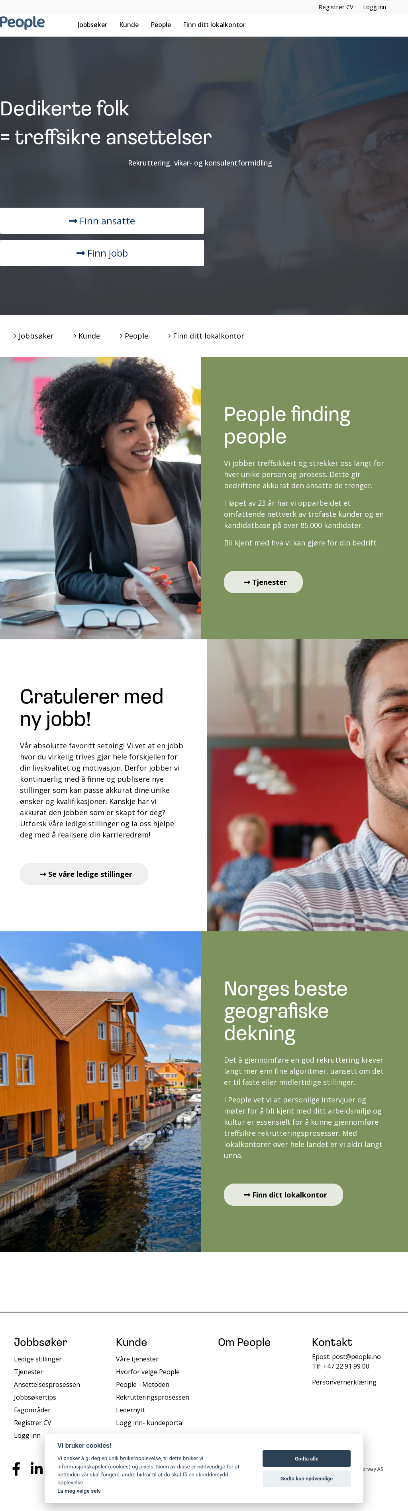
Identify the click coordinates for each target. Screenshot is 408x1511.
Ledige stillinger (38, 1359)
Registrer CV (335, 7)
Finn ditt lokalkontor (214, 24)
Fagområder (32, 1410)
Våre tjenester (137, 1359)
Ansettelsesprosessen (47, 1384)
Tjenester (265, 582)
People (161, 24)
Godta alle (306, 1459)
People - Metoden (142, 1384)
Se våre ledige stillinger (86, 874)
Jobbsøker (92, 24)
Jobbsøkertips (35, 1397)
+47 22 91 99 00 (346, 1366)
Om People (244, 1343)
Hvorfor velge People (148, 1371)
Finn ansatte (102, 220)
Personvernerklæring (344, 1382)
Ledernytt (130, 1410)
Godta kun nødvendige (306, 1479)
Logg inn (374, 7)
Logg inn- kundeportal (150, 1422)
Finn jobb (102, 252)
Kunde (129, 24)
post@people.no (356, 1356)
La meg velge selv (79, 1491)
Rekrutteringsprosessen (152, 1397)
